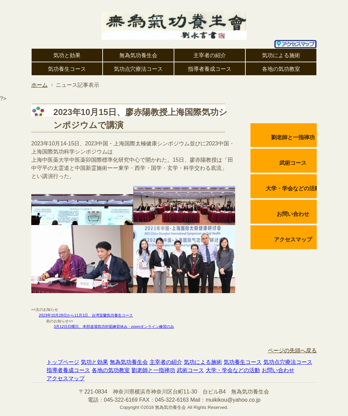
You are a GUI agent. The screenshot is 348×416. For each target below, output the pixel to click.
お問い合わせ (293, 214)
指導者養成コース (209, 69)
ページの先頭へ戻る (292, 350)
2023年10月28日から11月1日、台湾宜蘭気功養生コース (86, 315)
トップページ (63, 362)
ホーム (39, 85)
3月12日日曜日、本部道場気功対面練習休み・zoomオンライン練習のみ (114, 326)
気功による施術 (281, 55)
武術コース (293, 163)
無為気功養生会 (138, 55)
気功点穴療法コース (138, 69)
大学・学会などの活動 (293, 188)
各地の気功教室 (281, 69)
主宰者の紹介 (209, 55)
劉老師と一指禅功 (293, 137)
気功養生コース (67, 69)
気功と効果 (67, 55)
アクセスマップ (293, 239)
